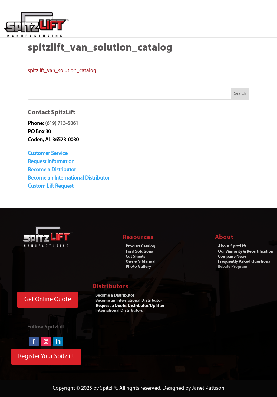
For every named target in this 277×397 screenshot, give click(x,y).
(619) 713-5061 (61, 123)
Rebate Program (232, 266)
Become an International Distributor (69, 178)
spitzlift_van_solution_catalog (62, 71)
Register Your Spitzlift (46, 356)
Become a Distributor (52, 170)
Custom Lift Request (51, 186)
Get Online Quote (47, 299)
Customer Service (48, 153)
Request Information (51, 162)
